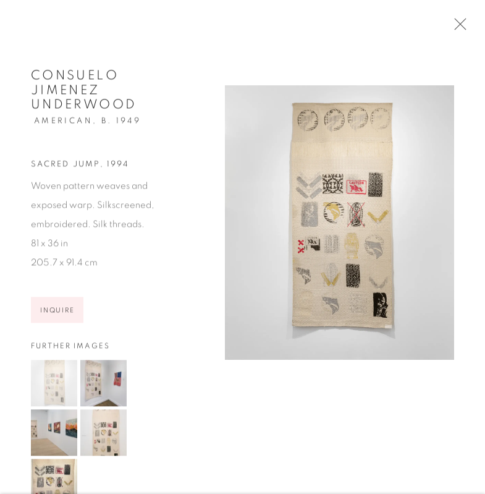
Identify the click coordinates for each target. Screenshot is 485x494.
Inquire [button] (57, 313)
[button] (54, 385)
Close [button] (457, 28)
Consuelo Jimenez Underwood (84, 92)
